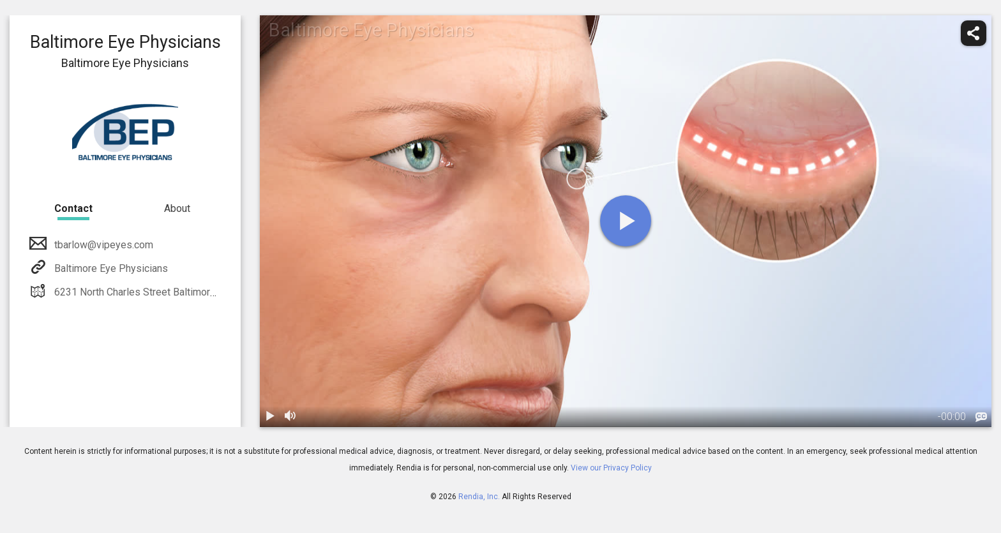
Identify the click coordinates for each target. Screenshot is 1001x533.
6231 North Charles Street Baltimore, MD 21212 (159, 292)
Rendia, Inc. (479, 496)
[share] (973, 33)
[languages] (981, 417)
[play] (625, 220)
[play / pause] (270, 417)
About (177, 208)
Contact (73, 208)
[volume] (290, 417)
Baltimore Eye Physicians (110, 268)
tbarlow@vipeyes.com (102, 245)
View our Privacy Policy (611, 467)
